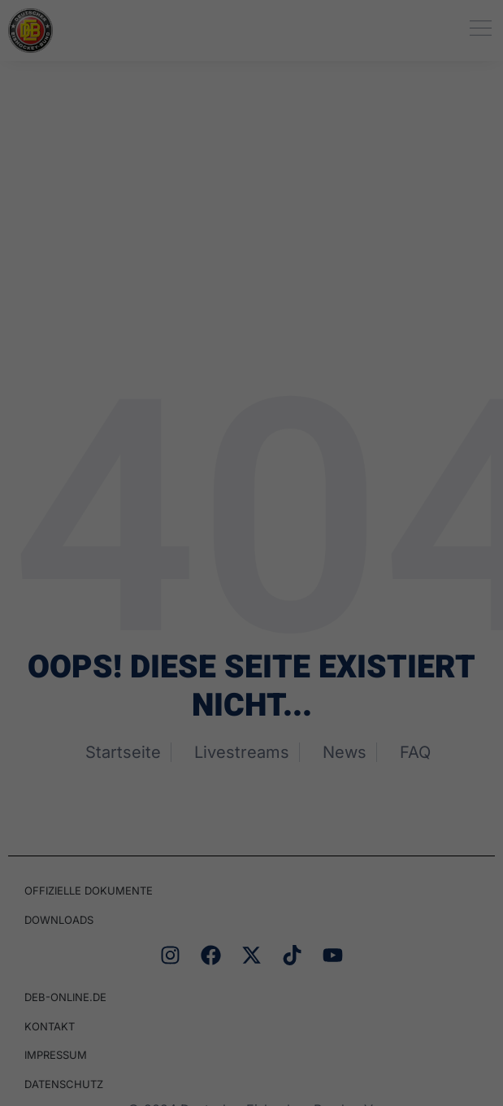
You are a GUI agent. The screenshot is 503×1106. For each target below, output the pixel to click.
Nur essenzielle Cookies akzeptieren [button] (252, 504)
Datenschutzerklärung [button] (261, 564)
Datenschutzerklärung (175, 261)
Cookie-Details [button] (164, 564)
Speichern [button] (251, 451)
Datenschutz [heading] (271, 45)
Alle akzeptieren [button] (251, 398)
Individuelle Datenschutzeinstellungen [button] (252, 543)
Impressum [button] (349, 564)
